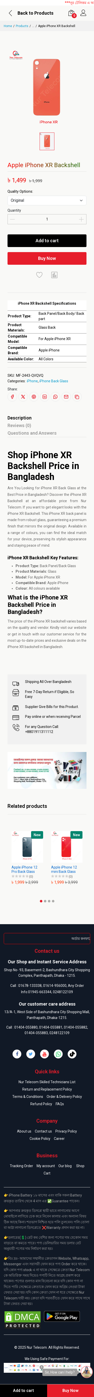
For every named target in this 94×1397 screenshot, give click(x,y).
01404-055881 (50, 1027)
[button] (41, 901)
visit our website (73, 628)
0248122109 (63, 992)
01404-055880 (26, 1027)
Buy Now (47, 258)
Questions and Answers (32, 433)
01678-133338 (30, 986)
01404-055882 (75, 1027)
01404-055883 (36, 1033)
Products (22, 26)
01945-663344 (39, 992)
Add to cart (47, 240)
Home (8, 26)
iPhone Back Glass (53, 381)
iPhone (32, 381)
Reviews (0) (19, 425)
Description (20, 417)
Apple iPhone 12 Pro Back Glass (24, 869)
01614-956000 (54, 986)
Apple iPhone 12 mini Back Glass (64, 869)
